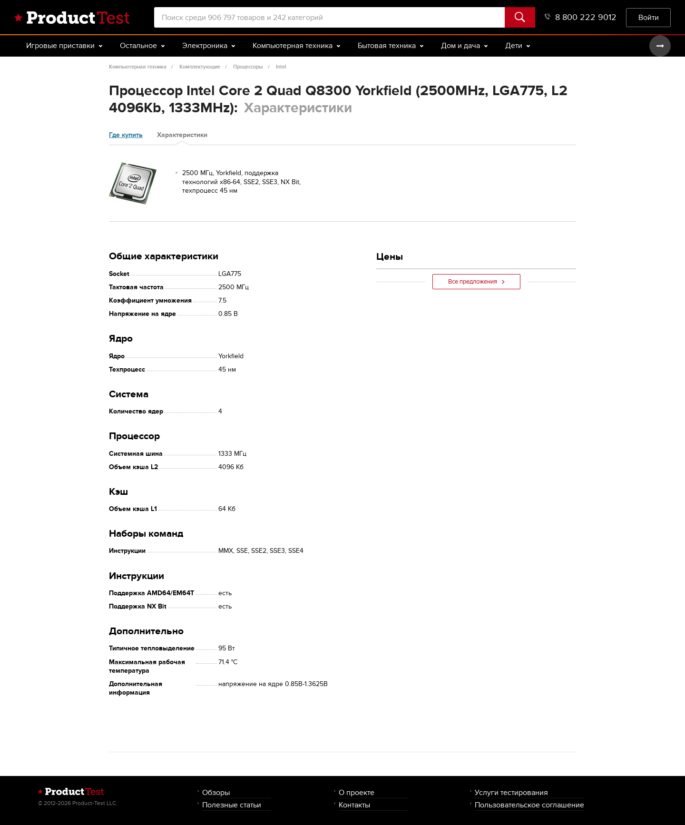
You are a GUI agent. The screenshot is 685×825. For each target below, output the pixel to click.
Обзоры (216, 792)
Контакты (354, 804)
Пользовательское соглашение (529, 804)
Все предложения (476, 281)
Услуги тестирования (511, 792)
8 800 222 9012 (580, 17)
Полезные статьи (231, 804)
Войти (648, 17)
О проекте (356, 792)
